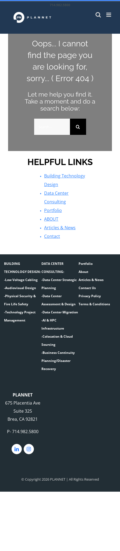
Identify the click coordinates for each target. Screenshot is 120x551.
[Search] (78, 127)
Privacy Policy (90, 296)
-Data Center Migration (59, 312)
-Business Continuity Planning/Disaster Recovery (58, 360)
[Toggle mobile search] (98, 15)
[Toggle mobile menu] (109, 15)
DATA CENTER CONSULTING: (52, 267)
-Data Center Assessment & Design (58, 300)
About (83, 271)
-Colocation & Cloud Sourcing (57, 340)
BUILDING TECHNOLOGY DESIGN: (22, 267)
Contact (52, 236)
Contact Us (87, 288)
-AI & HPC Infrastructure (52, 324)
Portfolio (53, 210)
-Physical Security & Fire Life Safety (20, 300)
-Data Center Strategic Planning (59, 284)
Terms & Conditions (94, 304)
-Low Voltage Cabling (21, 280)
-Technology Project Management (20, 316)
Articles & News (60, 228)
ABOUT (51, 219)
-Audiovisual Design (20, 288)
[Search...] (52, 127)
